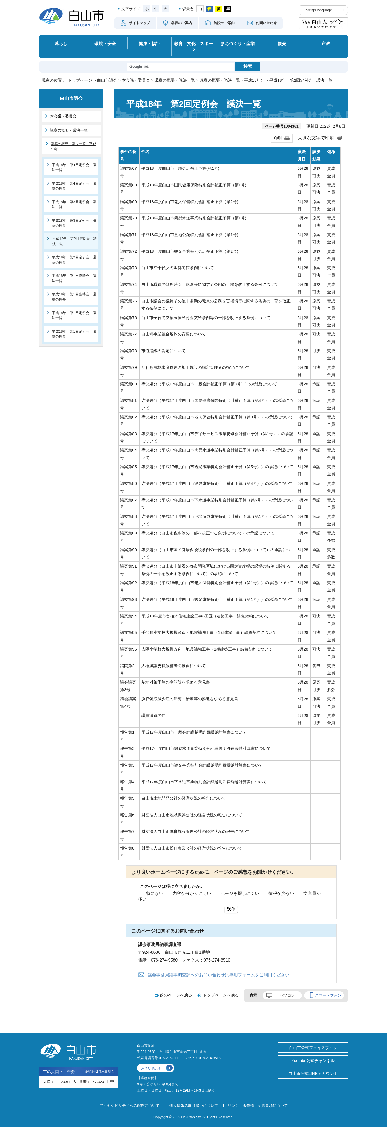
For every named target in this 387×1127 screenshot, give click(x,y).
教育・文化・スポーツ (193, 46)
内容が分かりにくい (192, 893)
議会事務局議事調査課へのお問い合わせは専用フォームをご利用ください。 (221, 975)
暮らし (61, 43)
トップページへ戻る (221, 995)
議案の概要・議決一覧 (175, 80)
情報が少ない (281, 893)
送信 (231, 909)
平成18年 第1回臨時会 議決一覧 (74, 278)
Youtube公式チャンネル (313, 1060)
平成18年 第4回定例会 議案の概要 (74, 185)
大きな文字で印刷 (316, 137)
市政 (326, 43)
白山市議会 (107, 80)
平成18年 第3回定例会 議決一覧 (74, 204)
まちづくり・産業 (237, 43)
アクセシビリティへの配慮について (129, 1105)
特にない (154, 893)
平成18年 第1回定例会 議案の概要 (74, 333)
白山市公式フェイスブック (313, 1047)
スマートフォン (328, 995)
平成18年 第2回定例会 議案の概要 (74, 259)
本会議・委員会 (136, 80)
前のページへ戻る (176, 995)
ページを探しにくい (239, 893)
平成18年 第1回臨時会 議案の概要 (74, 296)
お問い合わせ (151, 1068)
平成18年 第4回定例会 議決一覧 (74, 167)
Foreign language (317, 10)
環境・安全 (105, 43)
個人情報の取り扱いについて (193, 1105)
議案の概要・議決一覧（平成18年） (232, 80)
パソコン (287, 995)
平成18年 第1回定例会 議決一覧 (74, 315)
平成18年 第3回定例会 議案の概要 (74, 222)
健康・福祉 (149, 43)
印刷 (278, 138)
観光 (282, 43)
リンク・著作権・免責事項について (258, 1105)
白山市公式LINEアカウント (313, 1073)
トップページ (80, 80)
